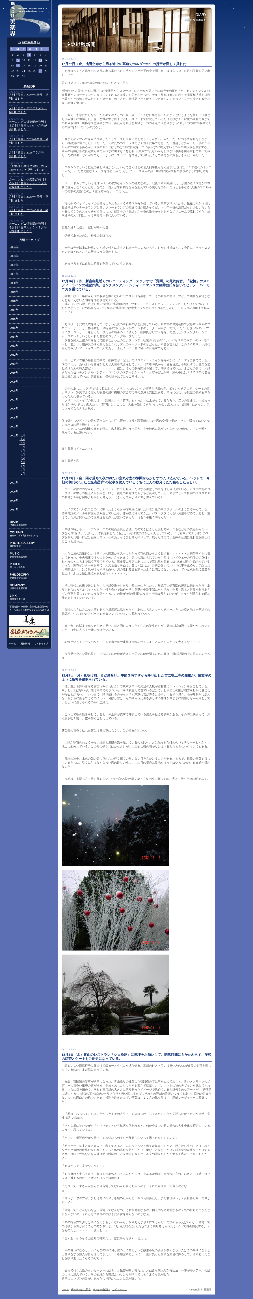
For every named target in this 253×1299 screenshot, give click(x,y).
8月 (23, 450)
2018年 (14, 300)
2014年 (14, 336)
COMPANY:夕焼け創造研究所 (29, 586)
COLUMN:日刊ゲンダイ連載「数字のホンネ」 (29, 534)
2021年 (14, 274)
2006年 (14, 408)
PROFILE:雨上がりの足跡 (29, 565)
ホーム (13, 643)
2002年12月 (29, 42)
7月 (23, 454)
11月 (22, 439)
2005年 (14, 417)
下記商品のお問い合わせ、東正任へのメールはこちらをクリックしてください (29, 608)
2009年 (14, 381)
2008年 (14, 390)
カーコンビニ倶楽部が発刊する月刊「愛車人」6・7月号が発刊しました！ (28, 125)
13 (40, 60)
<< (19, 42)
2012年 (14, 354)
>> (38, 42)
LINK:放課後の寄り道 (29, 597)
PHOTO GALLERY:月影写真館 (29, 544)
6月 (23, 458)
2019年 (14, 292)
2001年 (14, 482)
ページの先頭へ (101, 1289)
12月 (22, 435)
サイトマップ (40, 643)
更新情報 (25, 643)
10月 (22, 443)
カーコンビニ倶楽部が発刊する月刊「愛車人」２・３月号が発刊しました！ (28, 227)
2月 (23, 473)
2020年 (14, 283)
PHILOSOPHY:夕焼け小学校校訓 (29, 576)
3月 (23, 469)
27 (40, 70)
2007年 (14, 399)
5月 (23, 462)
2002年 (14, 435)
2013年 (14, 345)
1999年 (14, 500)
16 (18, 65)
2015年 (14, 327)
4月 (23, 466)
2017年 (14, 309)
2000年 (14, 491)
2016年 (14, 318)
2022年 (14, 265)
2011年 (14, 363)
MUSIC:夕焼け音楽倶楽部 (29, 555)
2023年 (14, 256)
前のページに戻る (81, 1289)
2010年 (14, 372)
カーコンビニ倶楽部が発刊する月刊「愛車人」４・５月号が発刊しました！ (28, 183)
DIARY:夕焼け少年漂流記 (29, 523)
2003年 (14, 426)
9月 (23, 447)
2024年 (14, 247)
